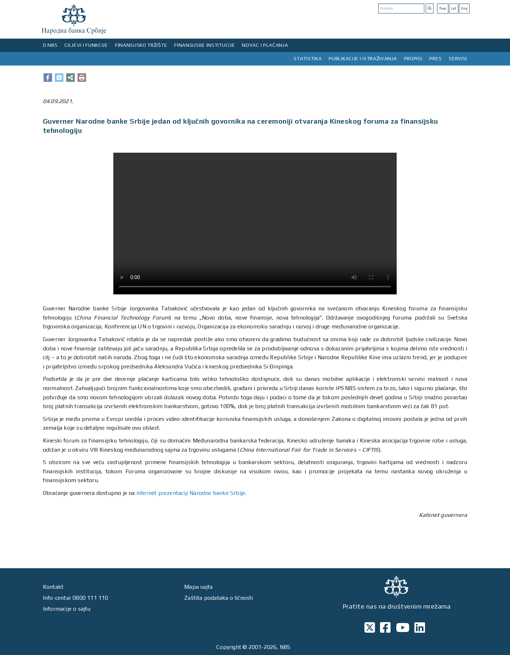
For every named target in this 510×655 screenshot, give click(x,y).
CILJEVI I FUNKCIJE (86, 45)
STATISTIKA (308, 58)
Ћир (442, 8)
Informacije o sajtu (67, 608)
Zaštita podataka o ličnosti (218, 597)
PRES (435, 58)
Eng (464, 8)
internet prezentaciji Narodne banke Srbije (190, 493)
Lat (453, 8)
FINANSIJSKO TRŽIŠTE (141, 45)
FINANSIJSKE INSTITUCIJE (204, 45)
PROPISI (413, 58)
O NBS (50, 45)
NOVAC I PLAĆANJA (265, 45)
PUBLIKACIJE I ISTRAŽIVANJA (363, 58)
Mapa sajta (198, 586)
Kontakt (53, 586)
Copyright (228, 647)
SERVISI (458, 58)
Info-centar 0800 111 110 (75, 597)
